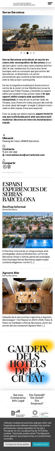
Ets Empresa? (37, 402)
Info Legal (18, 400)
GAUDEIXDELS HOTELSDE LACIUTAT (27, 363)
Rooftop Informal (14, 207)
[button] (21, 53)
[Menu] (50, 3)
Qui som (18, 395)
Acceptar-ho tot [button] (41, 444)
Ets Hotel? (36, 397)
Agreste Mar (10, 273)
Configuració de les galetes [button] (17, 444)
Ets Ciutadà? (37, 395)
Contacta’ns (18, 397)
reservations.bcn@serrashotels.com (24, 155)
